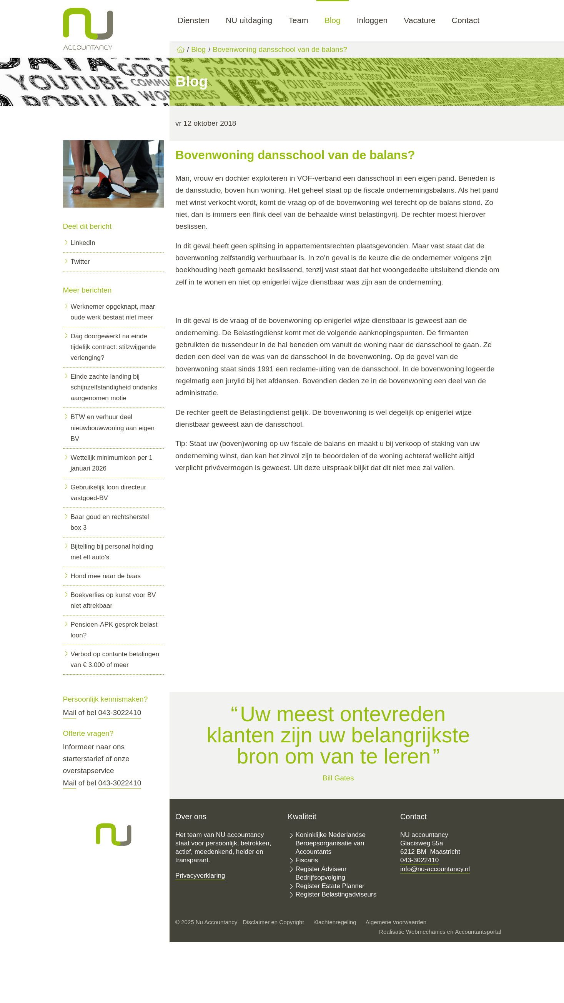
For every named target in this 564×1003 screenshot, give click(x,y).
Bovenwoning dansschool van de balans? (280, 49)
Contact (465, 20)
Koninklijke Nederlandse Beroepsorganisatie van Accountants (330, 843)
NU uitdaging (249, 20)
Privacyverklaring (200, 875)
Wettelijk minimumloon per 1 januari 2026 (112, 463)
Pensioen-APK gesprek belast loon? (114, 630)
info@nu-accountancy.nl (435, 869)
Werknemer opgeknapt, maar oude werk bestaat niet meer (113, 312)
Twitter (80, 261)
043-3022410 (119, 713)
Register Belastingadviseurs (335, 894)
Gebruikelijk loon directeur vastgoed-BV (108, 493)
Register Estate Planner (329, 886)
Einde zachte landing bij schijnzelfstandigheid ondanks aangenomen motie (114, 387)
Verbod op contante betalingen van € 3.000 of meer (115, 659)
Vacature (420, 20)
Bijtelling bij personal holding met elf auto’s (112, 552)
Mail (70, 713)
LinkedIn (83, 242)
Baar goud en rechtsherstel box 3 (110, 522)
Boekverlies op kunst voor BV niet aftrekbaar (113, 600)
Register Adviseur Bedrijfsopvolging (320, 873)
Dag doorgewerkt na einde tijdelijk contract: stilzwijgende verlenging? (113, 347)
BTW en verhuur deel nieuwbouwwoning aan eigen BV (113, 427)
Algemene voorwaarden (396, 922)
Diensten (194, 20)
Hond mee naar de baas (106, 576)
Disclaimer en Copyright (273, 922)
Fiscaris (306, 860)
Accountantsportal (478, 931)
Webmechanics (425, 931)
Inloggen (372, 20)
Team (298, 20)
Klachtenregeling (334, 922)
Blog (332, 20)
